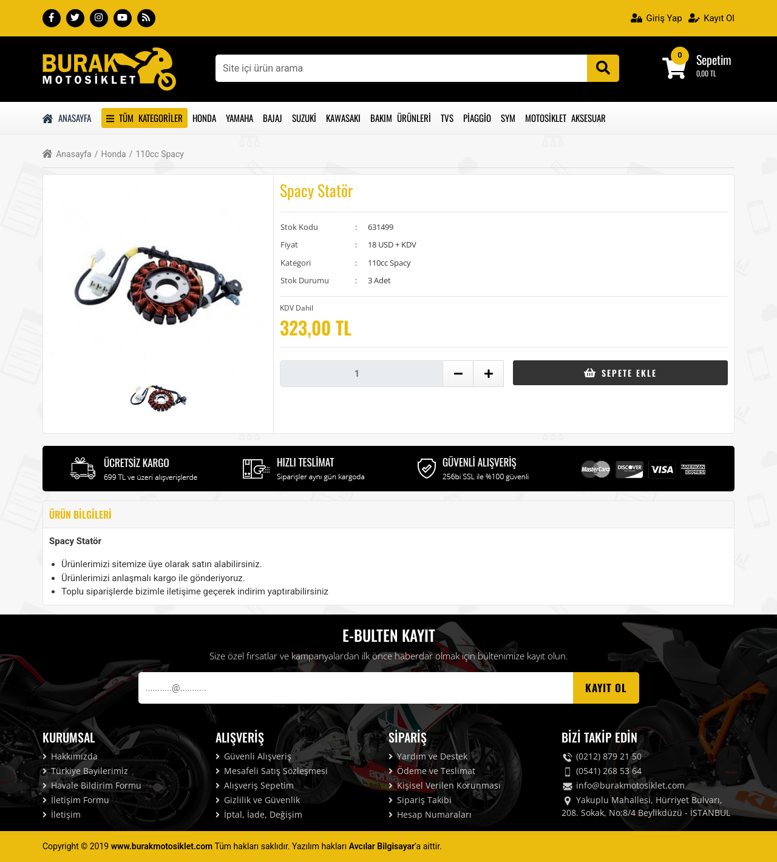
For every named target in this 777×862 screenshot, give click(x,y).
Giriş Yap (656, 18)
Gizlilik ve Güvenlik (257, 800)
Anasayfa (66, 117)
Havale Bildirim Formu (91, 785)
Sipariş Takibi (420, 800)
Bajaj (272, 117)
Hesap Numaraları (430, 814)
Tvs (447, 117)
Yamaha (239, 117)
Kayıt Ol (711, 18)
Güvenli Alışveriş (253, 756)
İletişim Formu (75, 800)
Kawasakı (343, 117)
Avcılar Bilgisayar (382, 846)
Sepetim (713, 59)
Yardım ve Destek (427, 756)
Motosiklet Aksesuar (565, 117)
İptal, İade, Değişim (258, 814)
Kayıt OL (606, 687)
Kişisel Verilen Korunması (444, 785)
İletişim (61, 814)
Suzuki (304, 117)
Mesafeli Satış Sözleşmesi (271, 770)
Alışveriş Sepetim (254, 785)
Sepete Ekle (620, 372)
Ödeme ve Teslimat (431, 770)
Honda (204, 117)
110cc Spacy (156, 154)
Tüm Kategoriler (144, 117)
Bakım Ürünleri (400, 117)
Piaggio (477, 117)
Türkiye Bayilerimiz (85, 770)
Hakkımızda (70, 756)
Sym (508, 117)
